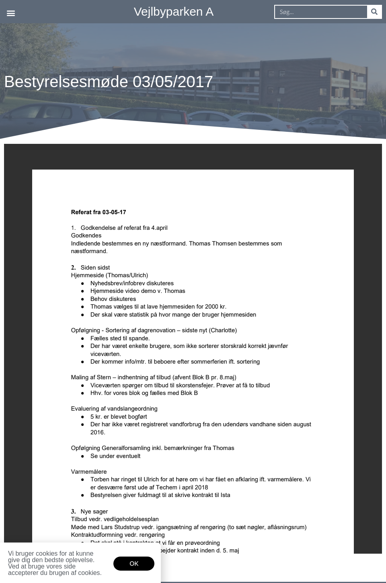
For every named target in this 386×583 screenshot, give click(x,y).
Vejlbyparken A (174, 11)
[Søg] (374, 12)
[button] (10, 12)
